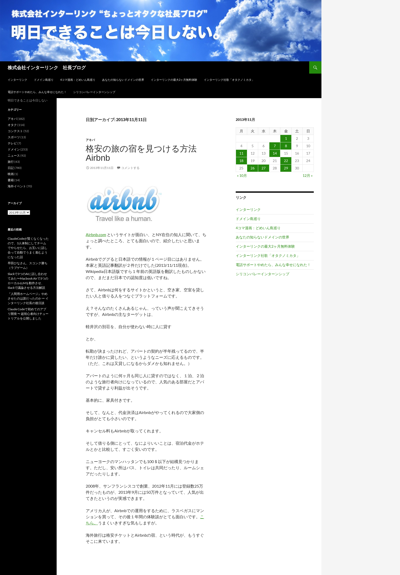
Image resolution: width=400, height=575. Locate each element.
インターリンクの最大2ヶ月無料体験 (174, 79)
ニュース (14, 155)
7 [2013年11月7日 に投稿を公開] (275, 146)
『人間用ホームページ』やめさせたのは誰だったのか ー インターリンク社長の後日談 (28, 298)
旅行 (11, 162)
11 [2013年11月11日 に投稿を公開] (241, 153)
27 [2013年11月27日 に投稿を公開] (263, 168)
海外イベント (17, 186)
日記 (11, 168)
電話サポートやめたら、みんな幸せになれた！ (37, 92)
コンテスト (15, 131)
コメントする (130, 168)
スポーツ (14, 137)
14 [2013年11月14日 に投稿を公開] (275, 153)
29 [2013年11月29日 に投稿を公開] (286, 168)
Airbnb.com (96, 234)
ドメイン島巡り (44, 79)
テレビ (12, 143)
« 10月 (242, 175)
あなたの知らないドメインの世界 (123, 79)
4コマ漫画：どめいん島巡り (77, 79)
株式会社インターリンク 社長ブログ (47, 67)
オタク (12, 125)
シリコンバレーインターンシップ (94, 92)
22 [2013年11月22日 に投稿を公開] (286, 160)
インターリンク (17, 79)
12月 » (307, 175)
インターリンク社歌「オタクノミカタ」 (229, 79)
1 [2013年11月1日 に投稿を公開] (286, 138)
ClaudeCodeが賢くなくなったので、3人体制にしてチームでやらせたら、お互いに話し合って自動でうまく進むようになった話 (28, 248)
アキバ (90, 140)
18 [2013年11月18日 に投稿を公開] (241, 160)
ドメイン (14, 149)
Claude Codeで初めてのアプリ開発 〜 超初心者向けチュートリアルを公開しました (28, 313)
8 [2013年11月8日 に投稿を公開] (286, 146)
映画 (11, 174)
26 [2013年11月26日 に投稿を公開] (253, 168)
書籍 (11, 180)
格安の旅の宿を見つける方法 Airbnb (141, 153)
